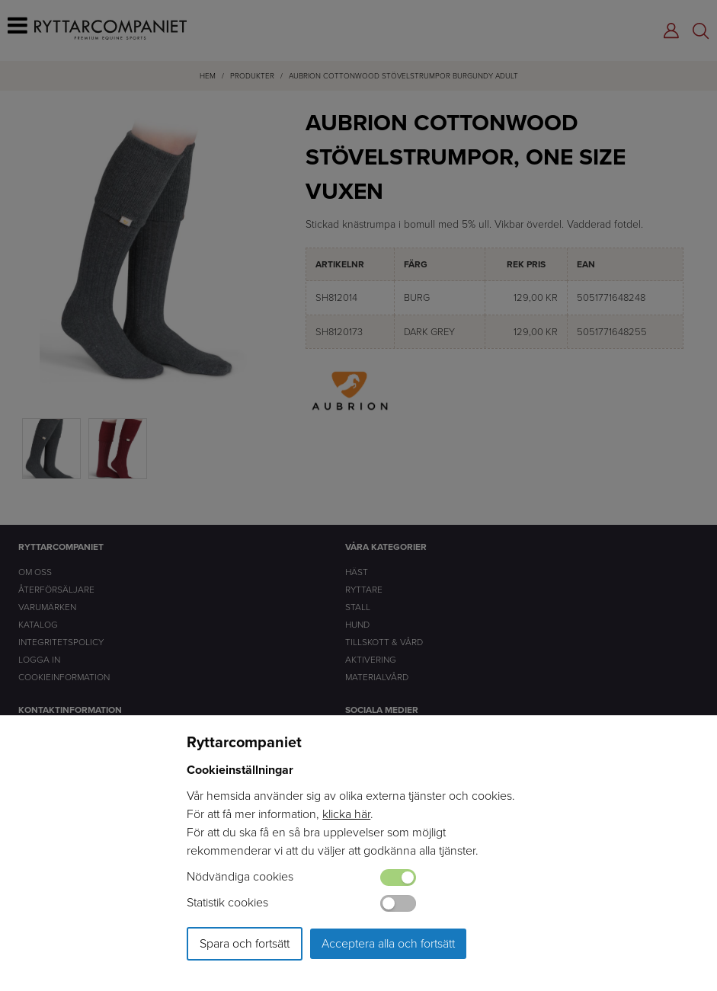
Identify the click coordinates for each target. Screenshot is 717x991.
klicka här (346, 814)
